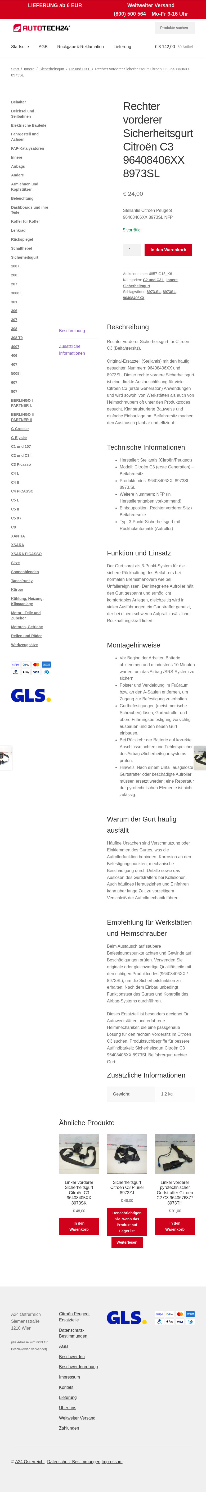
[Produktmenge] (132, 250)
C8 (13, 527)
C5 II (15, 509)
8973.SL (154, 292)
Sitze (15, 563)
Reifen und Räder (26, 636)
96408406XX (133, 298)
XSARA (17, 545)
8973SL (169, 292)
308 (14, 329)
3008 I (16, 293)
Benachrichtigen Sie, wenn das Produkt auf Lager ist (127, 1222)
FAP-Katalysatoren (27, 148)
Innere (29, 69)
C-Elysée (19, 438)
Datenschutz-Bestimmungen (73, 1461)
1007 (15, 266)
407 (14, 364)
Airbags (18, 166)
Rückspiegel (22, 239)
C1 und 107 (21, 446)
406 (14, 355)
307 (14, 320)
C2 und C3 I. (79, 69)
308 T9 (17, 338)
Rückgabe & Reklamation (80, 46)
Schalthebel (21, 248)
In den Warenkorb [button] (79, 1226)
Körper (17, 589)
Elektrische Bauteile (28, 125)
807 (14, 391)
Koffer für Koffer (25, 221)
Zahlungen (69, 1428)
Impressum (69, 1377)
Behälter (18, 102)
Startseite (20, 46)
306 (14, 311)
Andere (17, 175)
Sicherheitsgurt (51, 69)
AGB (43, 46)
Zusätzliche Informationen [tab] (72, 349)
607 (14, 382)
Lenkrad (18, 230)
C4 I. (15, 473)
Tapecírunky (22, 581)
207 (14, 284)
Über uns (67, 1408)
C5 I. (15, 500)
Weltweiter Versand (77, 1418)
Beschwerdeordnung (78, 1367)
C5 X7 (16, 518)
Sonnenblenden (25, 572)
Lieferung (122, 46)
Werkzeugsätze (24, 645)
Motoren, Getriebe (27, 627)
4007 (15, 347)
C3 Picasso (21, 464)
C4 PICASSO (22, 491)
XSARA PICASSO (26, 554)
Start (15, 69)
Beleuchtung (22, 198)
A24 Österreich (29, 1461)
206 (14, 275)
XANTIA (18, 536)
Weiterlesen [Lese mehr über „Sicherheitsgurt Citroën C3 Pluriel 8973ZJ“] (127, 1242)
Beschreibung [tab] (72, 330)
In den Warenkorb (168, 250)
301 (14, 302)
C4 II (15, 482)
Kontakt (66, 1387)
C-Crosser (20, 429)
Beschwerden (72, 1356)
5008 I (16, 373)
